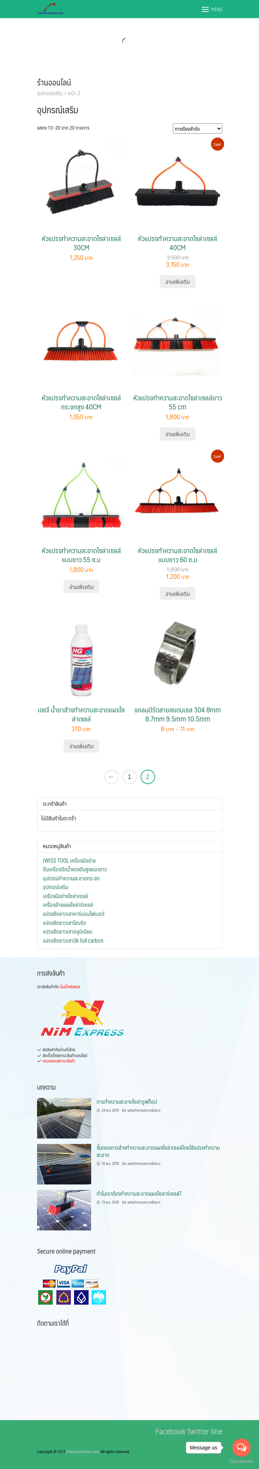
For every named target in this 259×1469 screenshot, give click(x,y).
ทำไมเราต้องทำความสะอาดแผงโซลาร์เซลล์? (139, 1193)
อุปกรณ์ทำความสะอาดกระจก (71, 878)
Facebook (170, 1431)
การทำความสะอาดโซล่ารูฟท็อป (127, 1101)
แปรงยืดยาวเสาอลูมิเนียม (67, 931)
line (216, 1431)
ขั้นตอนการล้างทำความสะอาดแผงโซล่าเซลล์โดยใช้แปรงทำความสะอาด (158, 1150)
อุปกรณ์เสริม (55, 887)
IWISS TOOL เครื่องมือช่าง (69, 860)
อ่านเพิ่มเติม (178, 281)
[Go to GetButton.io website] (241, 1461)
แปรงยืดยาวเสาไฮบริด (64, 922)
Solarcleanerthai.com (82, 1451)
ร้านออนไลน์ (54, 82)
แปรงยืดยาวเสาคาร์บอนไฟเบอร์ (74, 913)
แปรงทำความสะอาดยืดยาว (144, 1110)
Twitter (198, 1431)
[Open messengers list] (241, 1448)
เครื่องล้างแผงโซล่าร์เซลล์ (68, 904)
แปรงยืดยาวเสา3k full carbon (73, 940)
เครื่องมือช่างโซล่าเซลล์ (65, 896)
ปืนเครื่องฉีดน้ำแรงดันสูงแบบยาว (75, 869)
